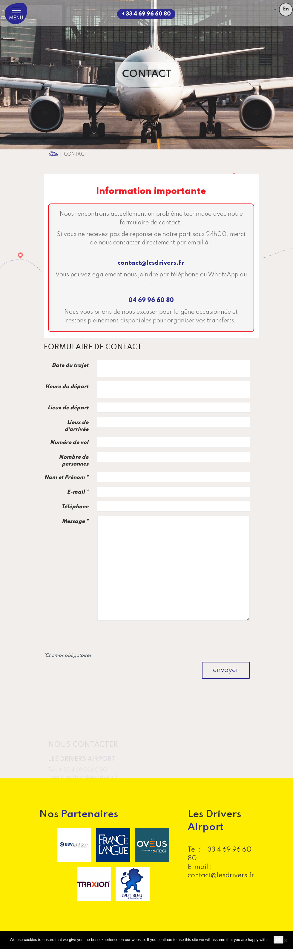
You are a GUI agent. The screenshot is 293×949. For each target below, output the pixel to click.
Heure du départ (66, 386)
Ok (278, 939)
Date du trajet (70, 365)
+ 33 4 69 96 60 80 (146, 14)
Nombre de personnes (73, 460)
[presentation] (204, 636)
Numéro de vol (69, 442)
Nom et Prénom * (66, 477)
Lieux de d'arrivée (76, 426)
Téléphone (75, 506)
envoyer (226, 670)
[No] (286, 940)
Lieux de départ (67, 408)
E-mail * (77, 492)
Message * (75, 521)
